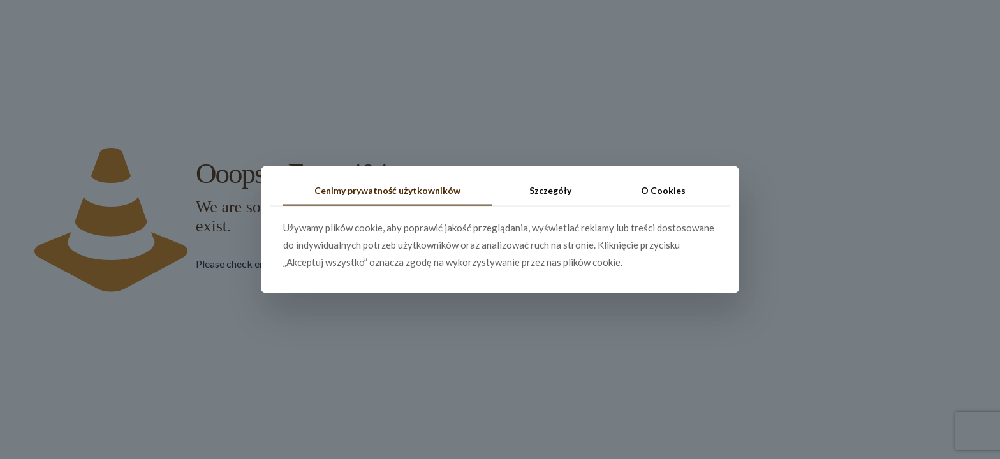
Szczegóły (550, 190)
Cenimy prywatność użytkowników (387, 190)
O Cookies (663, 190)
